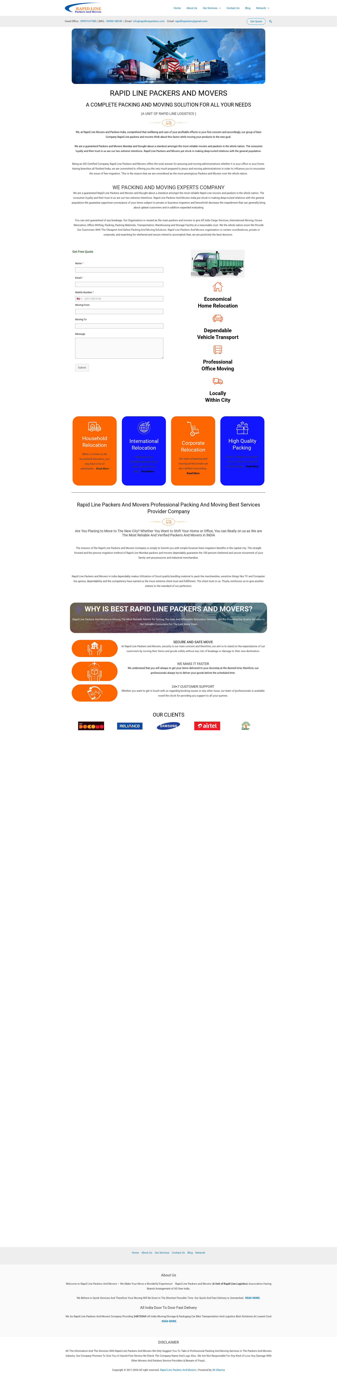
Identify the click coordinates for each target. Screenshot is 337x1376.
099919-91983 (88, 21)
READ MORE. (252, 1298)
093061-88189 (114, 21)
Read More (148, 471)
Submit (82, 367)
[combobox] (79, 298)
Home (180, 8)
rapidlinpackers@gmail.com (191, 21)
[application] (221, 8)
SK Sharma (218, 1370)
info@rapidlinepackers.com (149, 21)
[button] (256, 21)
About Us (194, 8)
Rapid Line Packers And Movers (177, 1370)
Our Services (214, 8)
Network (263, 8)
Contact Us (234, 8)
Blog (248, 8)
